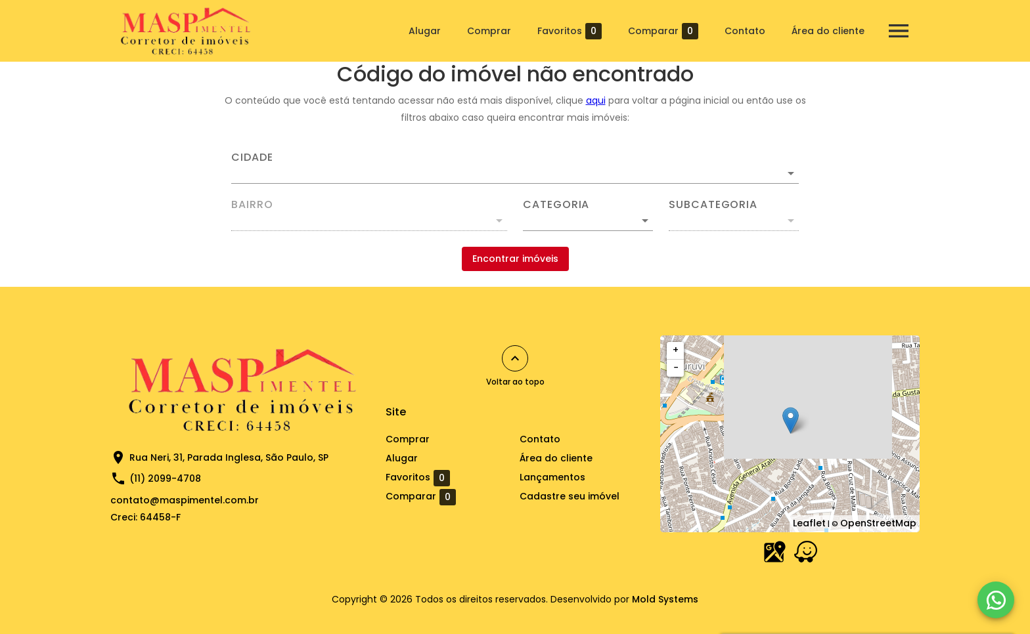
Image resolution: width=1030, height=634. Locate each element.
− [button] (676, 367)
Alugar (425, 30)
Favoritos (569, 31)
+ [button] (676, 349)
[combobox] (515, 168)
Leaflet (809, 523)
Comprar (489, 30)
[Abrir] (791, 173)
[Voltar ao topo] (515, 358)
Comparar (663, 31)
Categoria (556, 205)
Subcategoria (713, 205)
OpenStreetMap (878, 523)
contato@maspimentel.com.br (184, 500)
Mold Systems (665, 599)
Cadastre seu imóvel (569, 496)
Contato (745, 30)
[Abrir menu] (899, 31)
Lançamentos (552, 477)
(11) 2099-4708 (165, 478)
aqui (596, 100)
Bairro (252, 205)
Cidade (252, 157)
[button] (588, 220)
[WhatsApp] (995, 599)
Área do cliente (828, 30)
